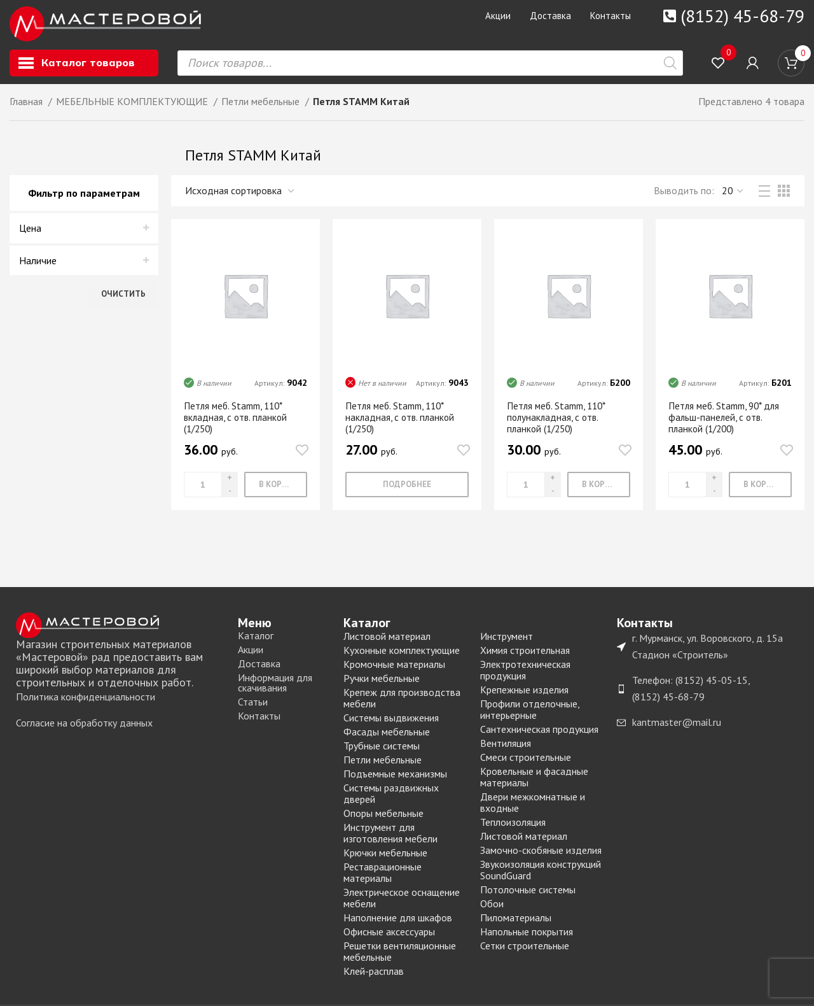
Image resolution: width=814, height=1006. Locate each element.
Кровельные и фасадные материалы (534, 781)
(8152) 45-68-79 (742, 15)
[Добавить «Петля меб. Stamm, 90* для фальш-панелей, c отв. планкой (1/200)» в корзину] (760, 489)
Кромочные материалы (394, 669)
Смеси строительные (525, 762)
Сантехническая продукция (539, 734)
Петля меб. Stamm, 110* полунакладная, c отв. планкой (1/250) (560, 422)
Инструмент (506, 641)
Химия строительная (525, 655)
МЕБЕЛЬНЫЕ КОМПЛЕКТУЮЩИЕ (133, 106)
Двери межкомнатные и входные (532, 807)
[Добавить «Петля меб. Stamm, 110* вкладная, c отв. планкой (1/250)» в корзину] (275, 489)
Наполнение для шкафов (397, 922)
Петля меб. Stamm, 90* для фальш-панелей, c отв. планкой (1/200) (727, 422)
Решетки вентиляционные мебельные (399, 956)
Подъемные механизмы (395, 778)
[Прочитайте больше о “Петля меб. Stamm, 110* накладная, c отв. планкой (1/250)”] (407, 489)
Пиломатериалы (515, 922)
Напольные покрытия (526, 936)
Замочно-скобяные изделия (541, 855)
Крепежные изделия (524, 694)
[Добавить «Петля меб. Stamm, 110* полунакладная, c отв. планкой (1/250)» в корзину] (598, 489)
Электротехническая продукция (525, 674)
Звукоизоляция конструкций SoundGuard (540, 874)
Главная (27, 106)
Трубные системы (381, 750)
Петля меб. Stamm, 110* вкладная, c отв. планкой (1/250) (237, 422)
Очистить (123, 299)
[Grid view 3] (784, 196)
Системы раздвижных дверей (391, 798)
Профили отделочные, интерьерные (529, 714)
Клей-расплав (373, 976)
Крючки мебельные (385, 857)
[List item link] (120, 702)
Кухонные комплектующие (401, 655)
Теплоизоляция (513, 827)
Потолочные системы (528, 894)
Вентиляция (505, 748)
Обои (492, 908)
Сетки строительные (524, 950)
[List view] (764, 196)
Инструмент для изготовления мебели (390, 837)
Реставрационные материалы (382, 877)
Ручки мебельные (381, 683)
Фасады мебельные (386, 736)
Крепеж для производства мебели (401, 702)
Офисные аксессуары (389, 936)
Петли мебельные (261, 106)
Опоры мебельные (383, 818)
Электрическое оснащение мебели (401, 902)
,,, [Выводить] (733, 196)
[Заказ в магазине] (240, 196)
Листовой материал (387, 641)
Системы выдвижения (391, 722)
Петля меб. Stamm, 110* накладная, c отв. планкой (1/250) (401, 422)
